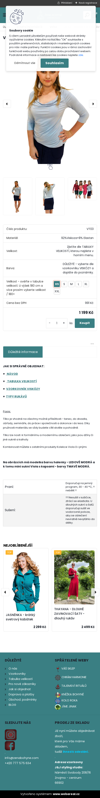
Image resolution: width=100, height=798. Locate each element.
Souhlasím (54, 63)
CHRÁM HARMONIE (74, 677)
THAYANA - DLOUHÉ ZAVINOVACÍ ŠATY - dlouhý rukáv (69, 613)
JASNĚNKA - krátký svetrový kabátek (20, 617)
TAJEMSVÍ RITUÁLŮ (74, 686)
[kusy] (57, 323)
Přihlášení (66, 2)
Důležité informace (23, 352)
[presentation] (7, 104)
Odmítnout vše (24, 63)
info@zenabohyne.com (22, 758)
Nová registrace (88, 2)
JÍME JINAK (69, 706)
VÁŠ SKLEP (68, 669)
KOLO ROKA (70, 700)
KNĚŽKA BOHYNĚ (73, 694)
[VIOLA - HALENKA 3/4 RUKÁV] (50, 104)
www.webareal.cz (66, 794)
